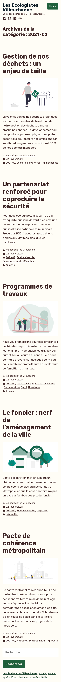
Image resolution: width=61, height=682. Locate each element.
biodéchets (52, 162)
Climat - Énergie (25, 383)
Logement (42, 510)
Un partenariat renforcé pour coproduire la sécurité (26, 195)
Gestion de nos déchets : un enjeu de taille (26, 64)
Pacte (54, 640)
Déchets (21, 162)
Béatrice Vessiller (26, 257)
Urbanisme (34, 387)
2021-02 (10, 162)
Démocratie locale (12, 261)
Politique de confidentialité (33, 677)
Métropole (22, 640)
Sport (24, 387)
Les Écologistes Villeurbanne (20, 7)
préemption (12, 514)
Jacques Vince (12, 387)
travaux (10, 391)
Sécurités (28, 261)
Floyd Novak (33, 162)
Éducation (49, 383)
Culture (39, 383)
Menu (53, 6)
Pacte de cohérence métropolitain (24, 543)
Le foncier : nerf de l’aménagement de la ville (27, 423)
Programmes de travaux (27, 290)
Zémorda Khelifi (37, 640)
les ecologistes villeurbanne (20, 155)
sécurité (10, 265)
